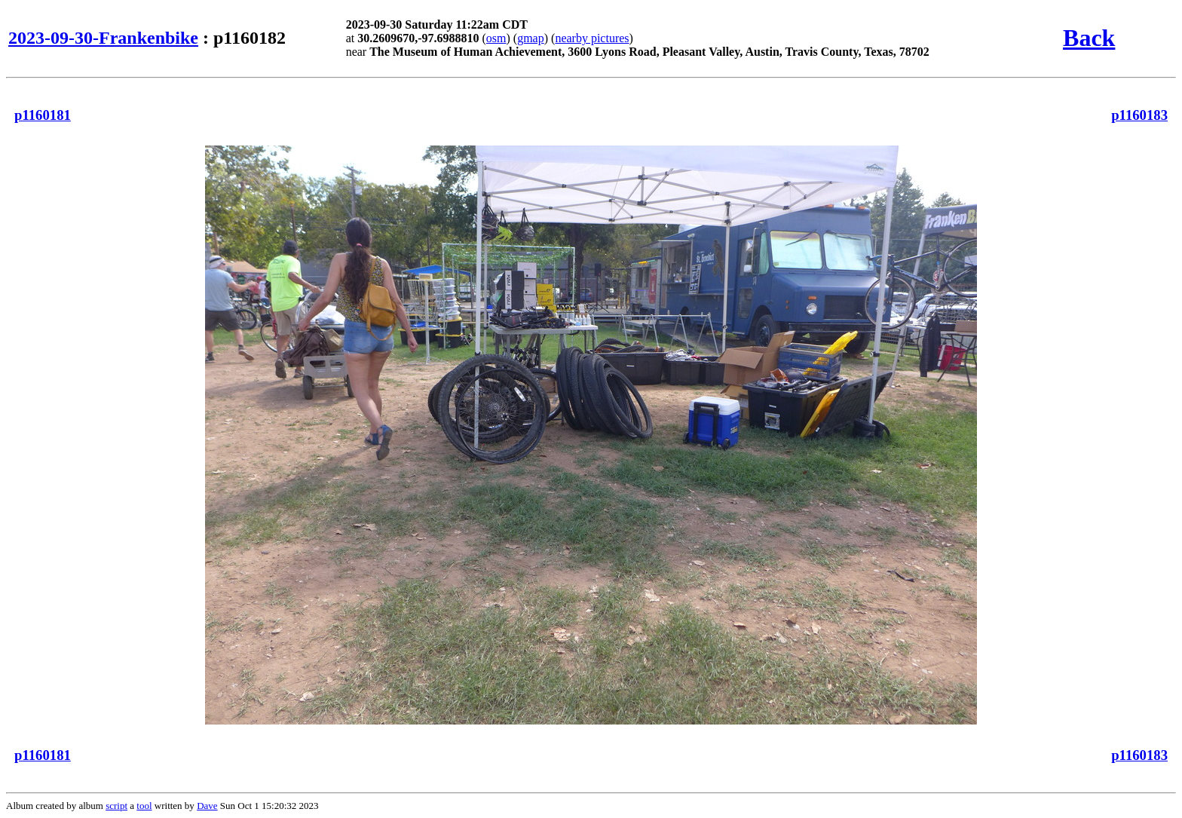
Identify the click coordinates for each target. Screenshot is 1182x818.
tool (144, 805)
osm (496, 38)
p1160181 (42, 115)
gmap (530, 38)
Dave (207, 805)
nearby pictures (592, 38)
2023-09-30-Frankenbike (103, 37)
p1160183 (1139, 115)
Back (1089, 37)
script (116, 805)
